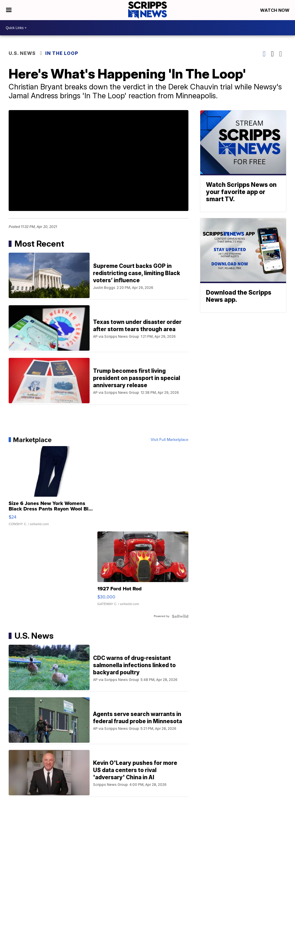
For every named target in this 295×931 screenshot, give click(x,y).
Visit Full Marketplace (169, 440)
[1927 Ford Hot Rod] (142, 571)
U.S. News (22, 53)
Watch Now (275, 10)
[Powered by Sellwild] (180, 616)
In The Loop (61, 53)
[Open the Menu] (8, 10)
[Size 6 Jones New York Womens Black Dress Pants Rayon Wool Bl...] (54, 489)
